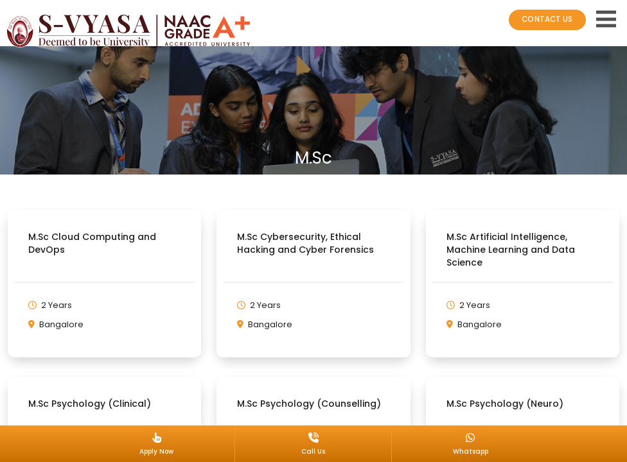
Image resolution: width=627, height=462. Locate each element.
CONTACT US (546, 19)
